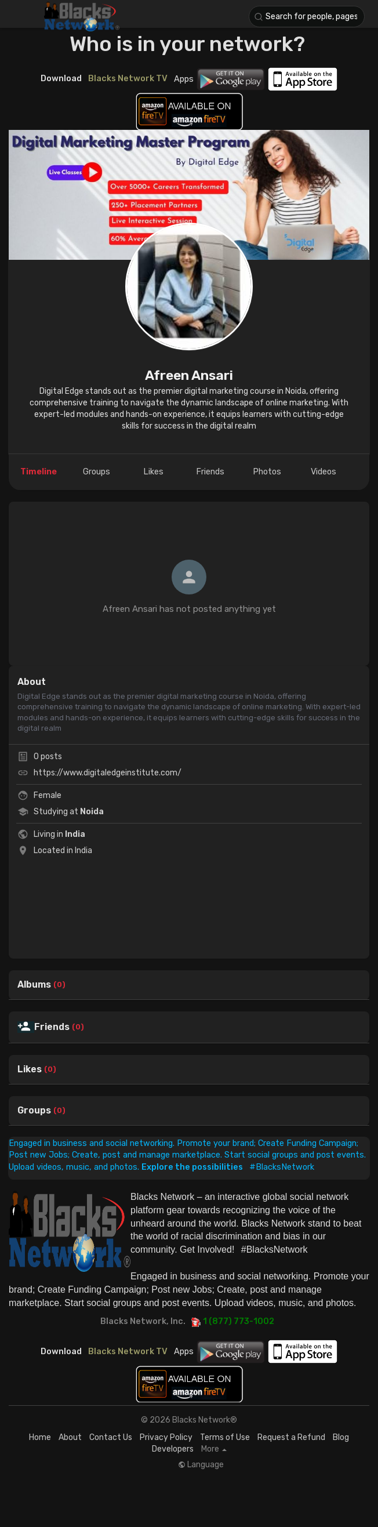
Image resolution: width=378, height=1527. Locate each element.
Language (201, 1465)
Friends (52, 1027)
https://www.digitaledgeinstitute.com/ (107, 773)
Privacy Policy (166, 1437)
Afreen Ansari (189, 375)
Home (40, 1437)
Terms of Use (225, 1437)
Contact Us (110, 1437)
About (70, 1437)
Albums (34, 984)
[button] (307, 16)
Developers (173, 1449)
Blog (341, 1437)
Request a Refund (291, 1437)
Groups (34, 1110)
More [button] (214, 1449)
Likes (29, 1069)
